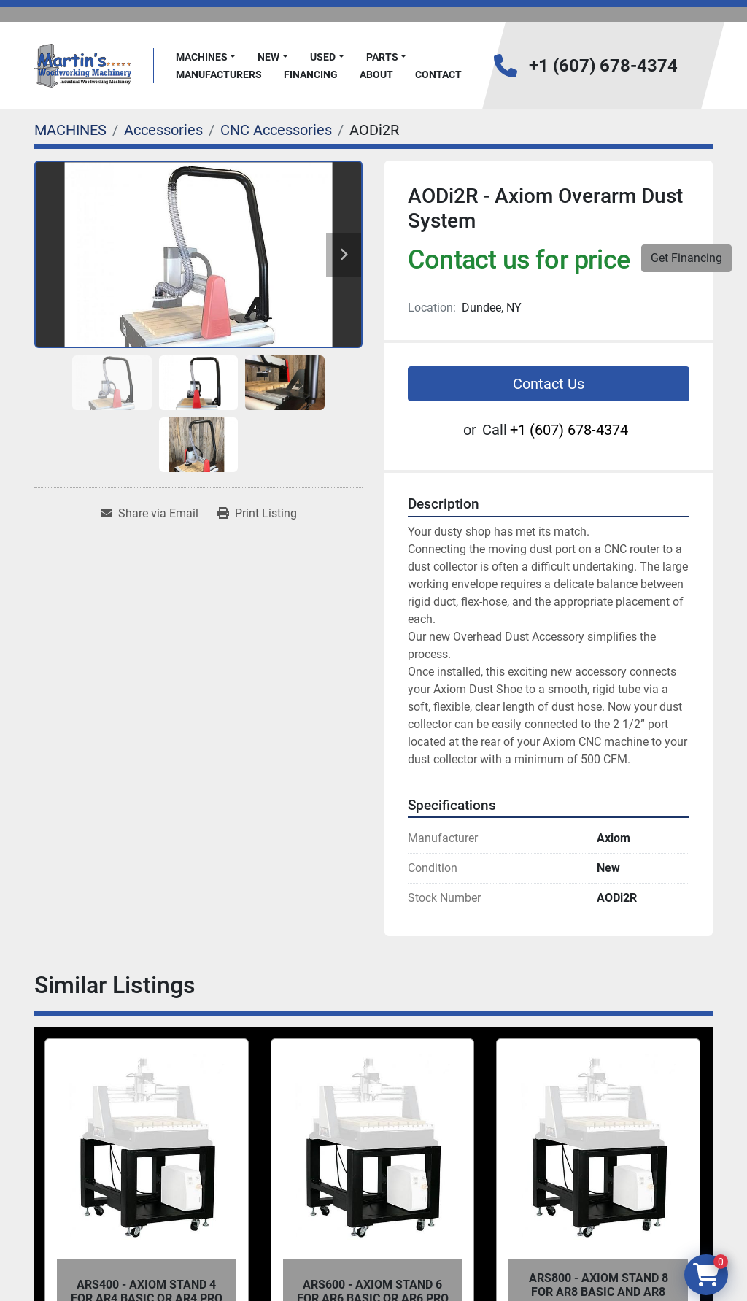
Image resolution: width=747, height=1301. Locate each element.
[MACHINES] (70, 130)
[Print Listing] (257, 514)
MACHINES (202, 57)
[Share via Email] (149, 514)
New (268, 57)
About (376, 74)
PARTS (382, 57)
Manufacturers (219, 74)
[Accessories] (163, 130)
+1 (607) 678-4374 (603, 65)
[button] (206, 57)
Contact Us (548, 384)
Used (323, 57)
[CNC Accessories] (276, 130)
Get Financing (686, 258)
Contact (438, 74)
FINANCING (311, 74)
